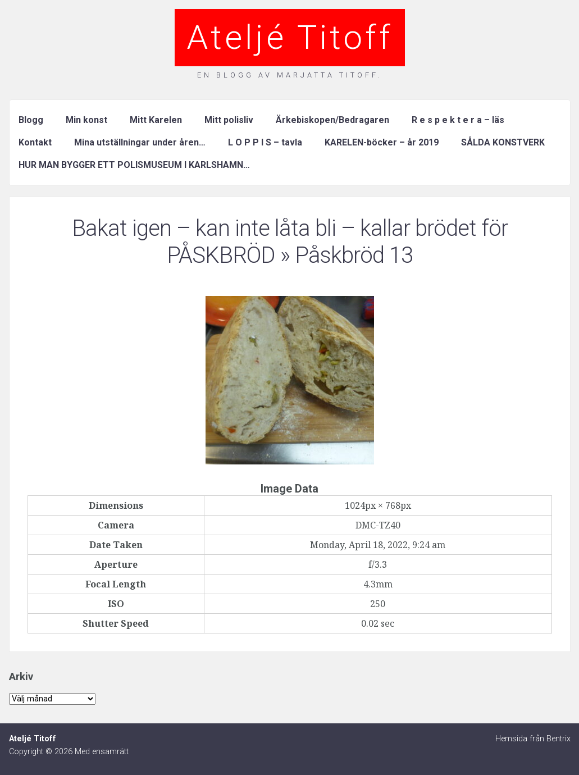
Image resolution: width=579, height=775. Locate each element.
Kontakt (35, 142)
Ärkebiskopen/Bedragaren (332, 120)
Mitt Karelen (156, 120)
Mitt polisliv (228, 120)
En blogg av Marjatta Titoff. (289, 75)
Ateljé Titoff (289, 37)
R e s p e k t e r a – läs (458, 120)
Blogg (31, 120)
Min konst (86, 120)
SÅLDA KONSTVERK (503, 142)
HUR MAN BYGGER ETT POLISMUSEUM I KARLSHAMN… (134, 164)
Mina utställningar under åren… (140, 142)
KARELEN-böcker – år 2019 (382, 142)
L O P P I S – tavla (265, 142)
